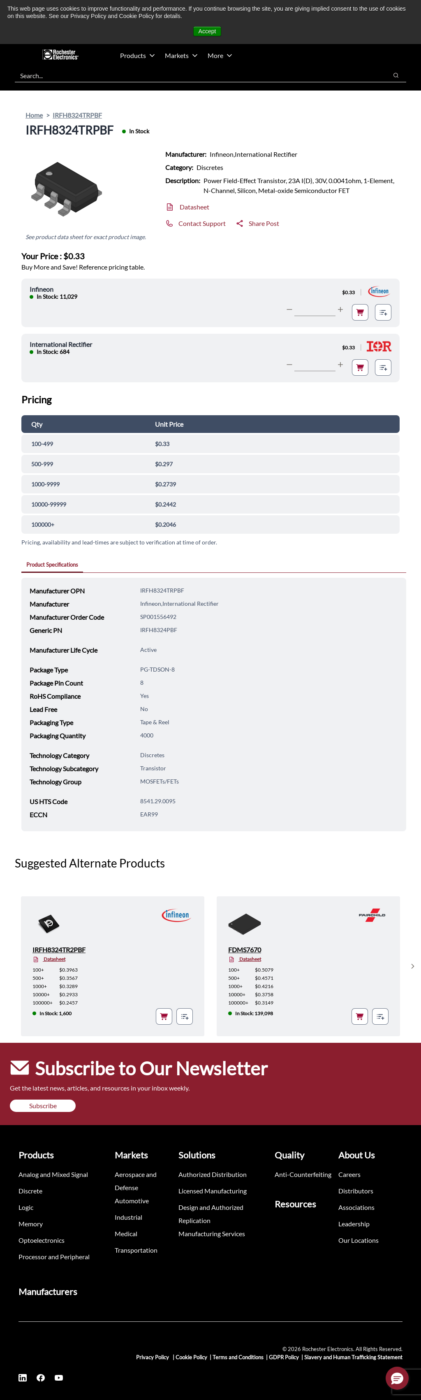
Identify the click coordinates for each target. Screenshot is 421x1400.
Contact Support (202, 223)
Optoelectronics (42, 1240)
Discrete (30, 1191)
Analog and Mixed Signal (53, 1174)
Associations (356, 1207)
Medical (126, 1233)
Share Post (264, 223)
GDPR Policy (284, 1357)
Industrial (128, 1217)
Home (34, 115)
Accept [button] (207, 31)
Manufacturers (48, 1291)
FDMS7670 (244, 949)
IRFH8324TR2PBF (59, 949)
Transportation (136, 1250)
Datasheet (194, 207)
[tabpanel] (213, 704)
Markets (181, 55)
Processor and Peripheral (54, 1256)
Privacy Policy (153, 1357)
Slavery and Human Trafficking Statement (353, 1357)
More (220, 55)
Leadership (354, 1224)
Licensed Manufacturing (212, 1191)
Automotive (132, 1201)
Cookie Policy (191, 1357)
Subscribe (43, 1105)
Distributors (355, 1191)
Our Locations (358, 1240)
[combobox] (197, 75)
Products (137, 55)
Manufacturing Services (211, 1233)
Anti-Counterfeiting (303, 1174)
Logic (26, 1207)
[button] (397, 1378)
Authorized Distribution (212, 1174)
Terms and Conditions (238, 1357)
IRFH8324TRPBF (77, 115)
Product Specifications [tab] (52, 564)
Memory (31, 1224)
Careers (349, 1174)
